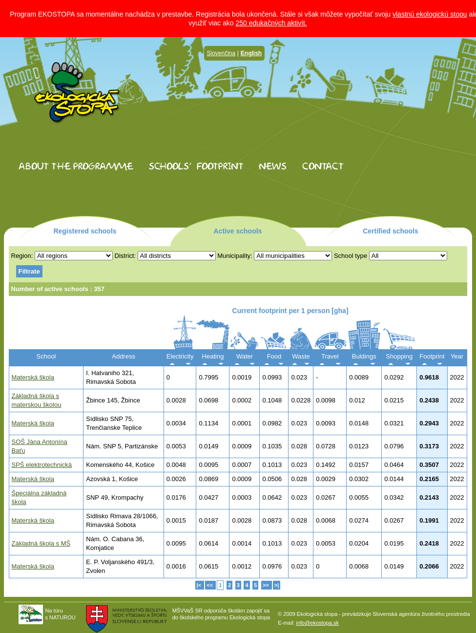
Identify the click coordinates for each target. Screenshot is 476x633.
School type (350, 255)
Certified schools (390, 231)
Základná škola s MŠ (41, 543)
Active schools (238, 231)
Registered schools (84, 231)
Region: (22, 255)
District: (125, 255)
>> (266, 585)
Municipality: (234, 255)
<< (210, 585)
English (251, 53)
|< (200, 585)
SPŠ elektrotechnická (42, 464)
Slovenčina (221, 53)
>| (276, 585)
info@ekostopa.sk (317, 623)
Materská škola (33, 377)
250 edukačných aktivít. (271, 23)
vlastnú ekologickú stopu (430, 14)
